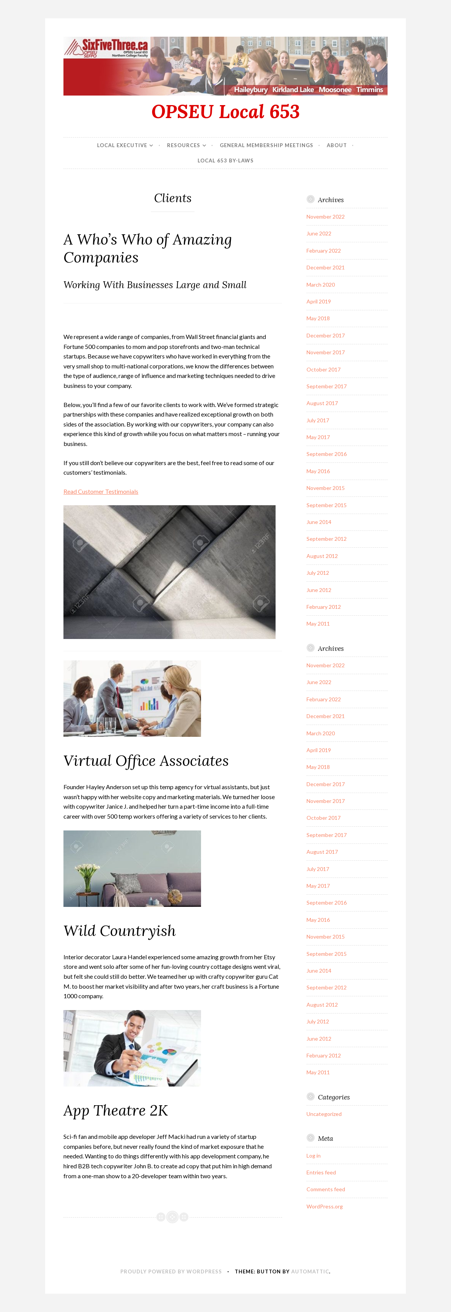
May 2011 (318, 623)
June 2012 (319, 590)
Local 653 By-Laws (226, 160)
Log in (314, 1155)
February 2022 (324, 250)
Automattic (310, 1271)
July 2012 (318, 572)
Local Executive (122, 145)
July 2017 (318, 420)
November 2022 (326, 216)
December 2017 (326, 335)
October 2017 (324, 369)
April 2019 (319, 301)
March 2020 (321, 284)
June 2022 (319, 233)
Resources (183, 145)
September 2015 (327, 505)
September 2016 (327, 454)
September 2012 (327, 538)
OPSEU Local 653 (225, 111)
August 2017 (322, 403)
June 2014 (319, 522)
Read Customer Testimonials (100, 491)
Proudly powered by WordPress (171, 1271)
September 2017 (327, 386)
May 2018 (318, 318)
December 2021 (326, 267)
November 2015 (326, 488)
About (337, 145)
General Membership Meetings (266, 145)
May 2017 (318, 437)
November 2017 (326, 352)
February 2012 (324, 606)
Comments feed (326, 1189)
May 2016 (318, 471)
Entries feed (321, 1172)
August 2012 (322, 556)
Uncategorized (324, 1114)
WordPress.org (325, 1206)
